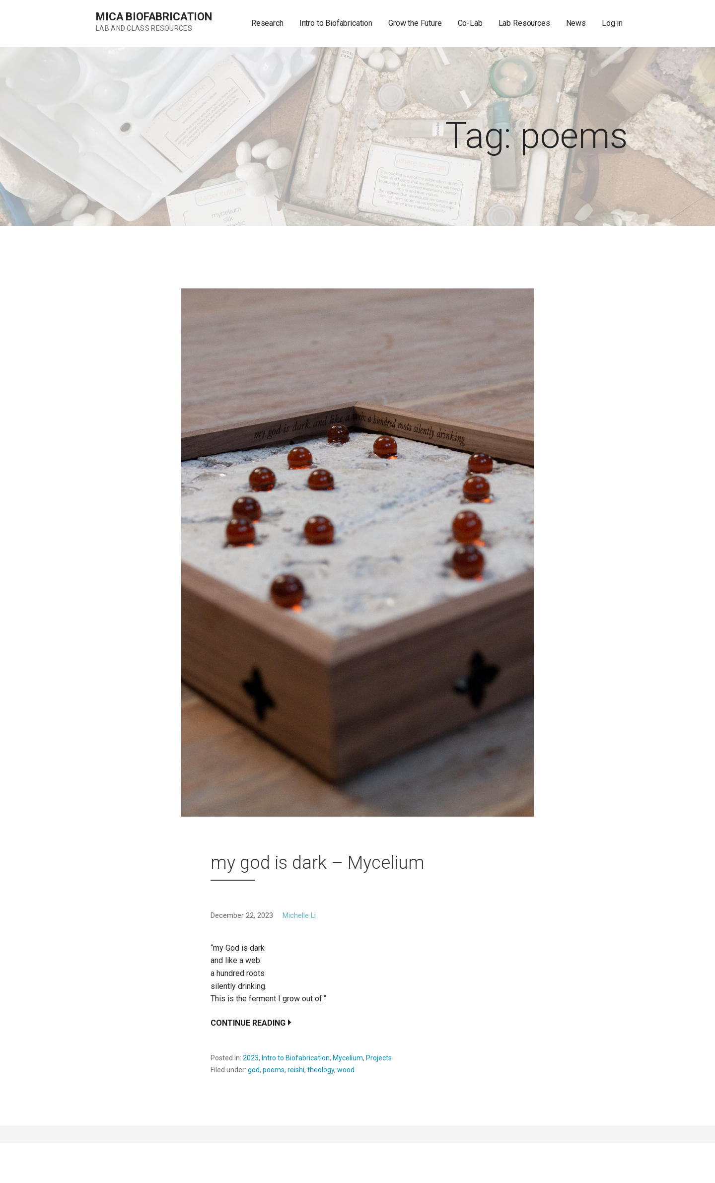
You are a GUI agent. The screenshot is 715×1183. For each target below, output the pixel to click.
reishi (295, 1070)
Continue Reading (248, 1023)
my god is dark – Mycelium (318, 862)
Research (267, 23)
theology (320, 1070)
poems (274, 1070)
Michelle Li (299, 915)
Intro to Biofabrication (335, 23)
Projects (379, 1058)
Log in (612, 23)
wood (346, 1070)
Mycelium (348, 1058)
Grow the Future (415, 23)
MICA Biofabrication (154, 16)
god (254, 1070)
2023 (251, 1058)
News (576, 23)
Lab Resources (524, 23)
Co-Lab (470, 23)
